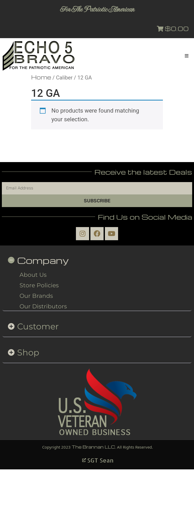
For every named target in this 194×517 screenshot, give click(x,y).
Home (41, 77)
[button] (186, 56)
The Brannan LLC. (94, 447)
